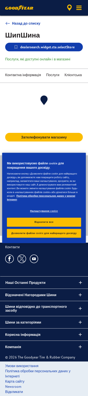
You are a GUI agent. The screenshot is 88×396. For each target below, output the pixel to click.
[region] (44, 198)
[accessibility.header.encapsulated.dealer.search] (69, 8)
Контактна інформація (23, 75)
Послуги (52, 75)
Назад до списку (22, 23)
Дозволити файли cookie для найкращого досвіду (44, 233)
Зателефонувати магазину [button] (44, 137)
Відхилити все (44, 221)
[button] (79, 8)
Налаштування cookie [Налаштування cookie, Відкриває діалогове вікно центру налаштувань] (44, 210)
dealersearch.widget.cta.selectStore (44, 47)
